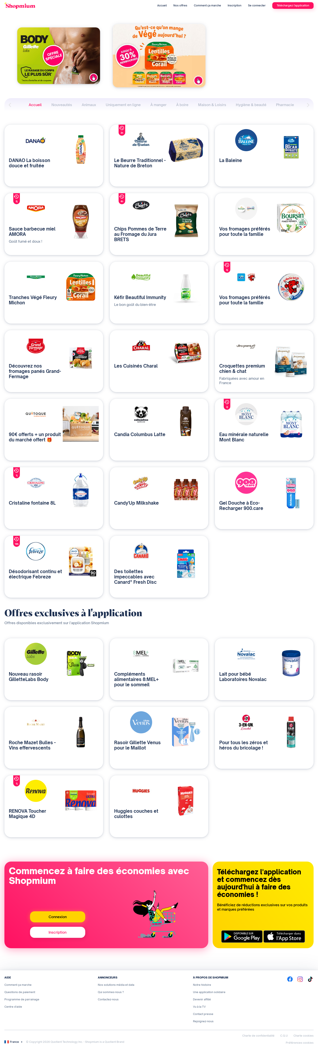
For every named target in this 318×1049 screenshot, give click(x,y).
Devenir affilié (202, 999)
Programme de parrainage (21, 999)
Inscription (234, 5)
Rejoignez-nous (203, 1021)
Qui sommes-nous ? (111, 992)
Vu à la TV (199, 1006)
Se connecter (257, 5)
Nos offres (180, 5)
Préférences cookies (300, 1042)
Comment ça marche (207, 5)
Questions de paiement (19, 992)
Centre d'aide (13, 1006)
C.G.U (284, 1035)
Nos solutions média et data (116, 984)
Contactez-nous (108, 999)
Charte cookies (303, 1035)
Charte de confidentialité (258, 1035)
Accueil (162, 5)
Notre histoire (202, 984)
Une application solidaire (209, 992)
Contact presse (203, 1014)
